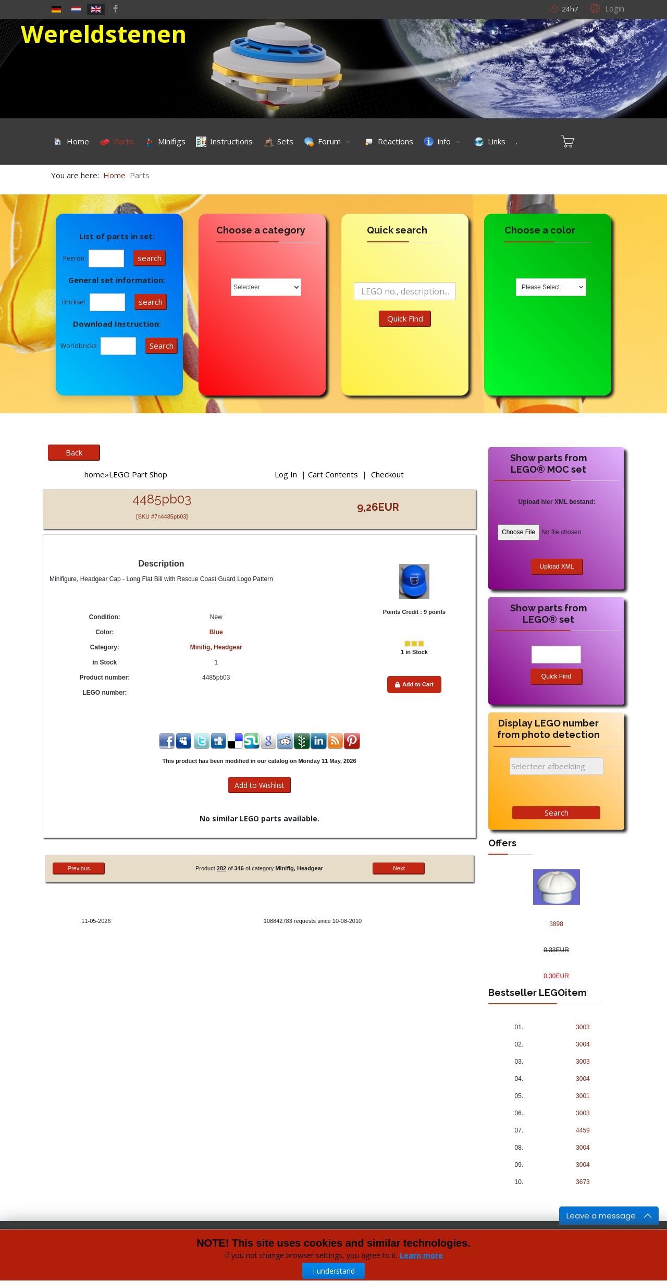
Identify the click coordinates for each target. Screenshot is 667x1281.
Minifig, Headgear (216, 647)
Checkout (387, 474)
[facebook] (115, 8)
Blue (216, 632)
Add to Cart (414, 684)
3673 (583, 1182)
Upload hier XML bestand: (557, 502)
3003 (583, 1027)
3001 (583, 1096)
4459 (583, 1130)
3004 (583, 1044)
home (94, 474)
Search (557, 812)
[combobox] (551, 287)
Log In (286, 474)
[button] (605, 8)
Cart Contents (333, 474)
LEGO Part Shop (138, 474)
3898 (556, 924)
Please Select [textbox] (541, 287)
